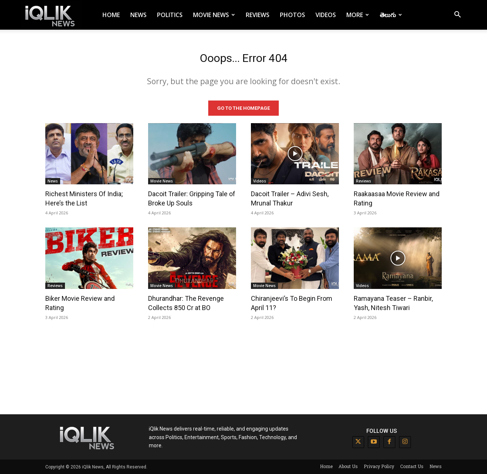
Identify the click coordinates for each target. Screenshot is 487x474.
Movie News (214, 15)
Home (111, 15)
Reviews (257, 15)
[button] (457, 15)
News (138, 15)
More (357, 15)
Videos (326, 15)
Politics (170, 15)
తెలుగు (391, 15)
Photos (292, 15)
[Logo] (51, 15)
